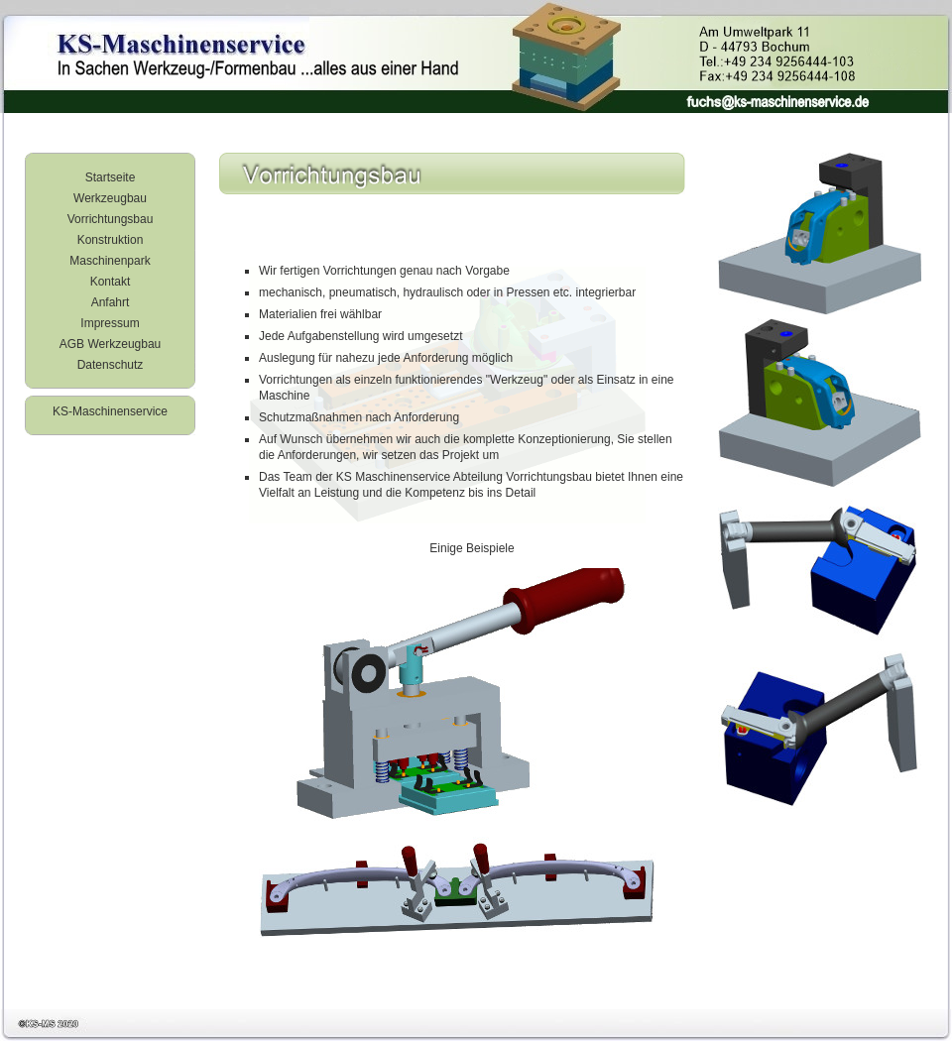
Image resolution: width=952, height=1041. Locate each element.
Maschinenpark (109, 261)
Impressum (109, 323)
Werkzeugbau (110, 198)
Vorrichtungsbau (110, 219)
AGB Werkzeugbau (111, 344)
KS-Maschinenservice (110, 411)
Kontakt (110, 282)
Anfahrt (110, 302)
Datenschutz (110, 365)
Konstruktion (110, 240)
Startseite (110, 177)
